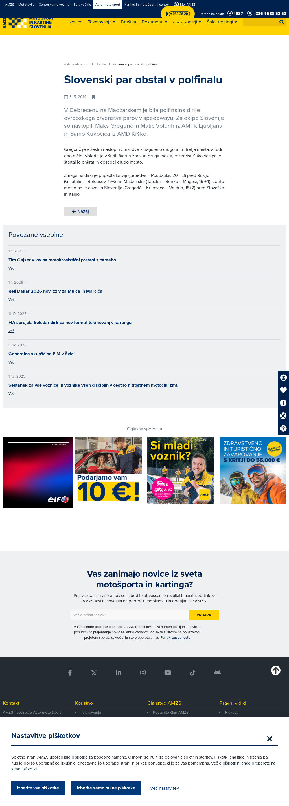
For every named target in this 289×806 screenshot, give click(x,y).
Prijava (204, 615)
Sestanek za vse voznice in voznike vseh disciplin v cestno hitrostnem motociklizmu (93, 385)
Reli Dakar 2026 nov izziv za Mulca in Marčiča (55, 291)
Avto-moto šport (78, 64)
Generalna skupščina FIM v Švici (41, 354)
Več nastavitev (164, 788)
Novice (102, 64)
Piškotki (231, 712)
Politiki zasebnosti (175, 637)
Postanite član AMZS (171, 712)
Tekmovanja (91, 712)
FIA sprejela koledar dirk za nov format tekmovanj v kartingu (70, 322)
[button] (282, 22)
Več (11, 268)
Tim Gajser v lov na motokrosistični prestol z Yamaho (62, 260)
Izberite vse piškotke (38, 788)
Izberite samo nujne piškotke (106, 788)
